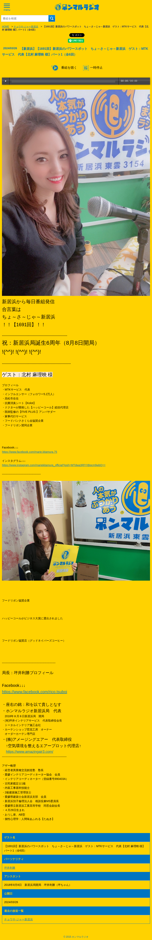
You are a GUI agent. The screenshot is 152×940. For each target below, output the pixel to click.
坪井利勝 (9, 867)
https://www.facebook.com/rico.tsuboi (34, 692)
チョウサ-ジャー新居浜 (26, 26)
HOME (5, 26)
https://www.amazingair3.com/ (29, 752)
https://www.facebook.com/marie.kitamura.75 (29, 451)
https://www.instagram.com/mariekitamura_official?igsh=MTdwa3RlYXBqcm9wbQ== (53, 465)
